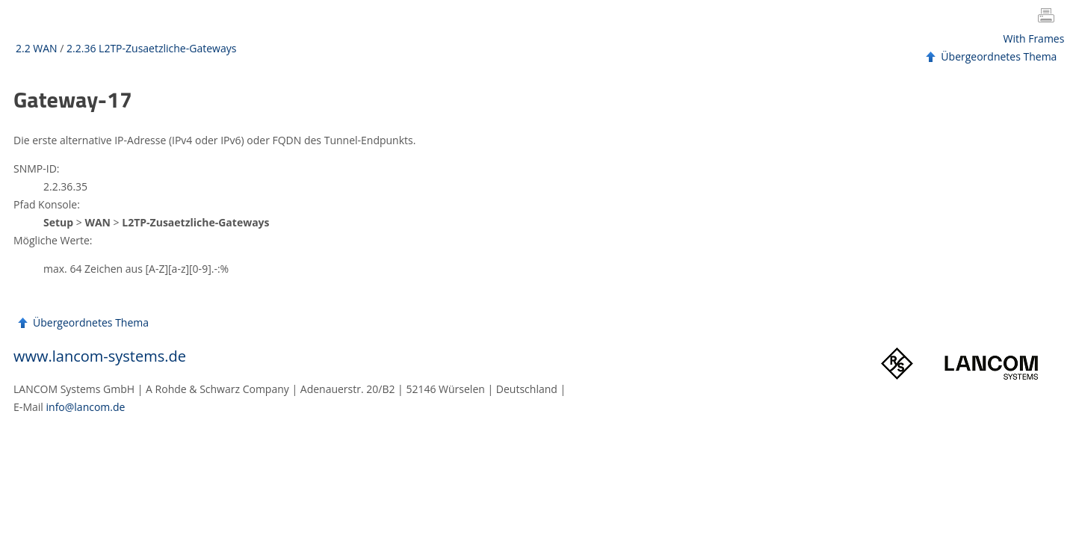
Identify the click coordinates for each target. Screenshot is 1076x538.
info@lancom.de (86, 407)
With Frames (1034, 38)
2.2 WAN (37, 48)
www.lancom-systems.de (99, 356)
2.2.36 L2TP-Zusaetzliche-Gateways (151, 48)
